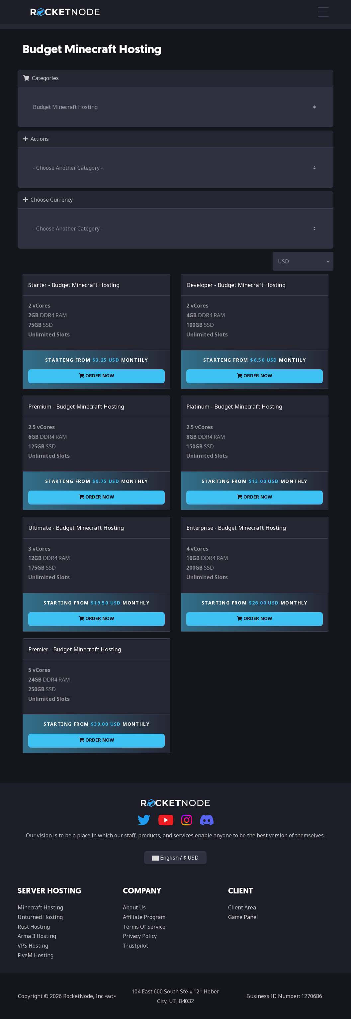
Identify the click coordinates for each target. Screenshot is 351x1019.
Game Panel (243, 917)
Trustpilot (135, 945)
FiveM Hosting (35, 955)
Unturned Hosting (40, 917)
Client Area (242, 907)
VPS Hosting (33, 945)
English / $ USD (175, 857)
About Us (134, 907)
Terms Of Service (144, 926)
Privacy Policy (140, 936)
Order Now (96, 375)
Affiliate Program (144, 917)
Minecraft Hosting (40, 907)
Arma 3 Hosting (37, 936)
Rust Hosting (34, 926)
